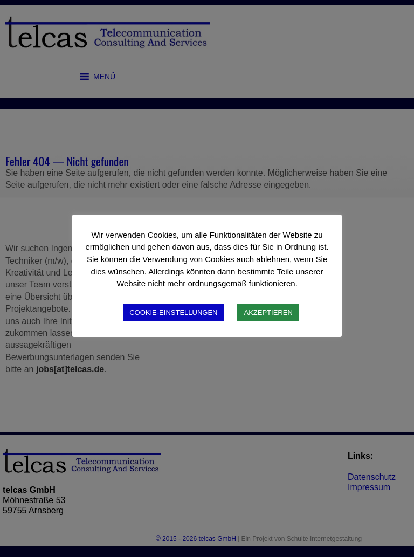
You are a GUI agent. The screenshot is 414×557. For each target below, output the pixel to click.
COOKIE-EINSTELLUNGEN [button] (173, 312)
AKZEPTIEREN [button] (268, 312)
